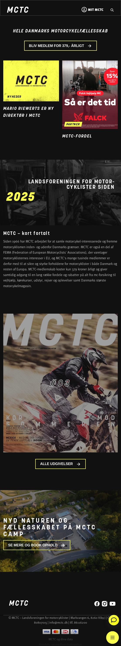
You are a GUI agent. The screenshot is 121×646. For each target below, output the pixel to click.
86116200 (80, 622)
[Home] (18, 10)
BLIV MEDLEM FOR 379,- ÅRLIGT (60, 46)
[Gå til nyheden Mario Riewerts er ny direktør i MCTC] (31, 80)
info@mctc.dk (58, 622)
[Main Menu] (112, 637)
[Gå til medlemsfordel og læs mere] (90, 94)
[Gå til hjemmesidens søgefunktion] (112, 9)
